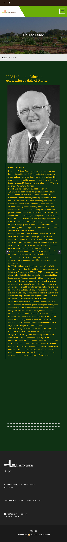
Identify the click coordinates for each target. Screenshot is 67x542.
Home (4, 57)
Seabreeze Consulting (39, 534)
